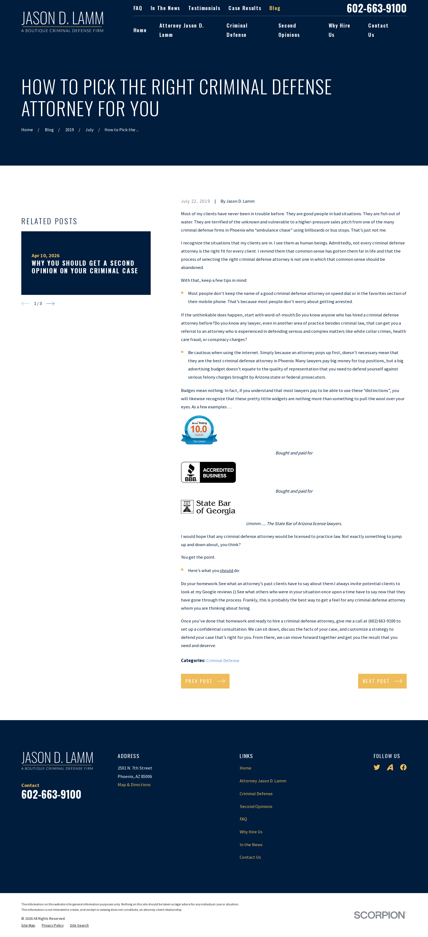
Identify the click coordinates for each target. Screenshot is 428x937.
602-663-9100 (377, 8)
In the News (165, 7)
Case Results (244, 7)
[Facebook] (403, 767)
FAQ (137, 7)
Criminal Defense (222, 660)
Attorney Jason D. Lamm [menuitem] (181, 30)
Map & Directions (134, 785)
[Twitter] (377, 767)
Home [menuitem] (140, 30)
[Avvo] (390, 767)
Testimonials (204, 7)
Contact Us (250, 857)
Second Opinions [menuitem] (289, 30)
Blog (275, 7)
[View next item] (50, 389)
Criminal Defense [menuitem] (237, 30)
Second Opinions (256, 806)
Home (245, 768)
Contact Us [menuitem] (378, 30)
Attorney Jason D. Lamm (263, 781)
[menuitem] (28, 925)
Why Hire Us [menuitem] (339, 30)
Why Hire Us (251, 832)
